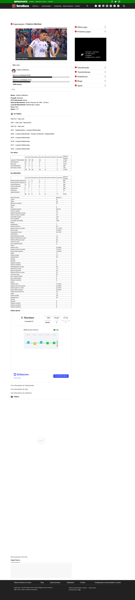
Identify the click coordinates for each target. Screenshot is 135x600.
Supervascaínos (68, 6)
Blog (42, 582)
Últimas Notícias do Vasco (22, 582)
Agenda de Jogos (40, 1)
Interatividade (47, 6)
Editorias (36, 6)
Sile (80, 589)
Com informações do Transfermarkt (22, 385)
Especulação (18, 24)
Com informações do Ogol (19, 389)
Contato (50, 1)
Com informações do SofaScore (21, 393)
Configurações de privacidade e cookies (108, 582)
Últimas (31, 1)
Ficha (13, 89)
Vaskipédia (57, 6)
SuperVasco (15, 560)
